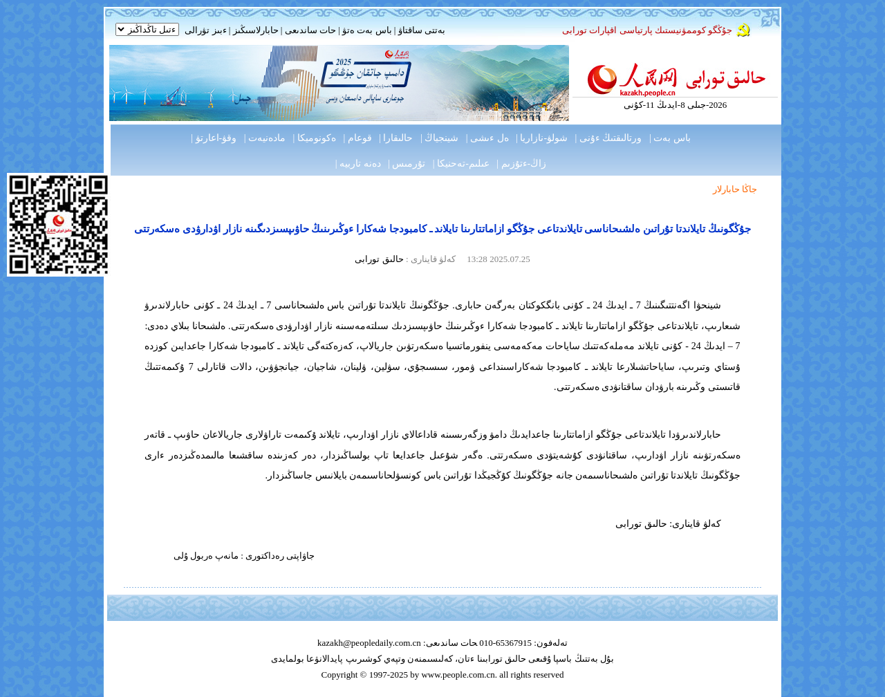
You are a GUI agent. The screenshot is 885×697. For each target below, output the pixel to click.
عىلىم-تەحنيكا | (461, 163)
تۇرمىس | (406, 163)
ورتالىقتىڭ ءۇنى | (608, 138)
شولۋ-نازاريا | (542, 138)
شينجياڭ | (439, 138)
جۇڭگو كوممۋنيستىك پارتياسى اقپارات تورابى (647, 30)
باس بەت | (670, 138)
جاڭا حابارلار (735, 189)
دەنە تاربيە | (358, 163)
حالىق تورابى (379, 259)
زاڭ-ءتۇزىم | (521, 163)
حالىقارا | (396, 138)
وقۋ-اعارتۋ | (213, 138)
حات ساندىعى (310, 30)
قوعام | (357, 138)
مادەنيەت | (265, 138)
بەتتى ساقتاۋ (420, 30)
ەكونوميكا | (314, 138)
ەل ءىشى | (487, 138)
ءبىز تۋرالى (205, 30)
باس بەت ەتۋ (367, 30)
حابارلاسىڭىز (256, 30)
